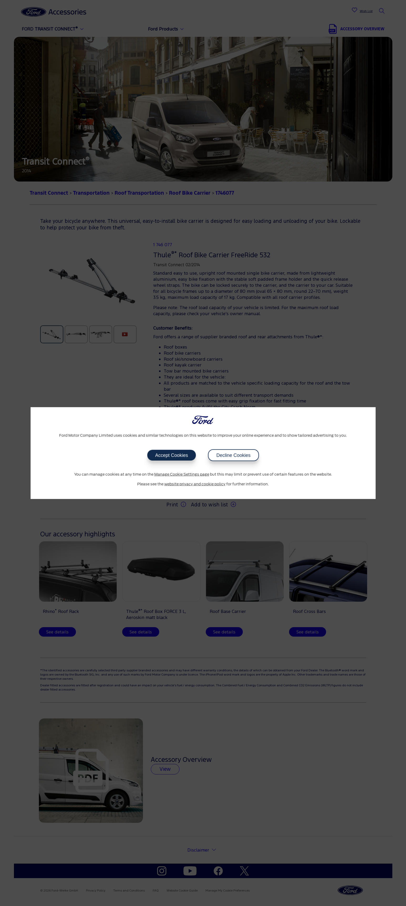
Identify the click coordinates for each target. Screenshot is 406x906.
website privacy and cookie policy (194, 484)
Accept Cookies (171, 455)
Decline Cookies (233, 455)
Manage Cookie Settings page (181, 474)
